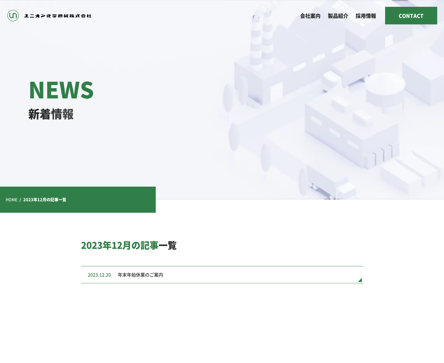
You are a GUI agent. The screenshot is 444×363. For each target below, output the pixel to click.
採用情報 (366, 15)
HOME (11, 199)
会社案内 (310, 15)
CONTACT (411, 15)
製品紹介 (338, 15)
